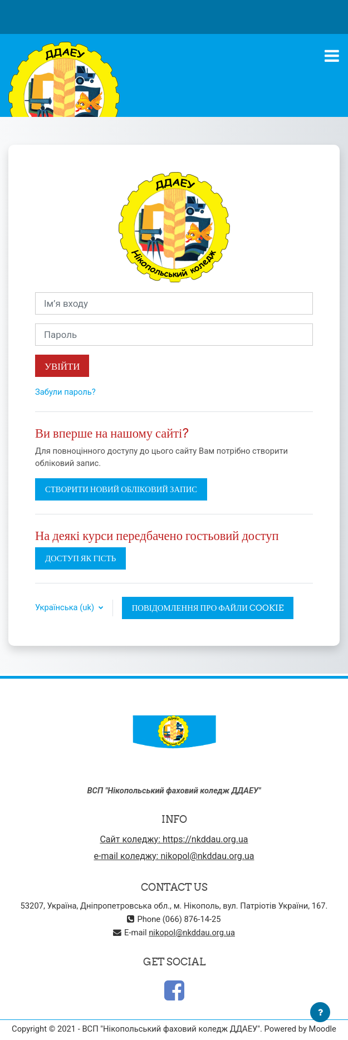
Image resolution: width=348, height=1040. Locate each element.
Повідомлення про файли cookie (207, 607)
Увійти (62, 366)
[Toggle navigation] (332, 56)
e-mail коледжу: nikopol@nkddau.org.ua (174, 856)
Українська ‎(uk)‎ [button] (65, 607)
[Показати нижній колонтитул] (320, 1012)
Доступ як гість (80, 558)
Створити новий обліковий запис (121, 489)
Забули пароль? (65, 392)
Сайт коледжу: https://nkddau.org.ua (174, 839)
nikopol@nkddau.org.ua (192, 933)
